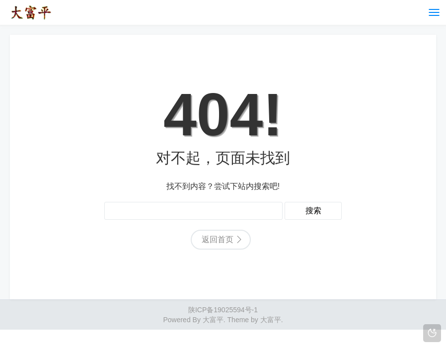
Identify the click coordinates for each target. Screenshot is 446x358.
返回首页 (217, 239)
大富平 (270, 320)
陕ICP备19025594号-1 (223, 310)
